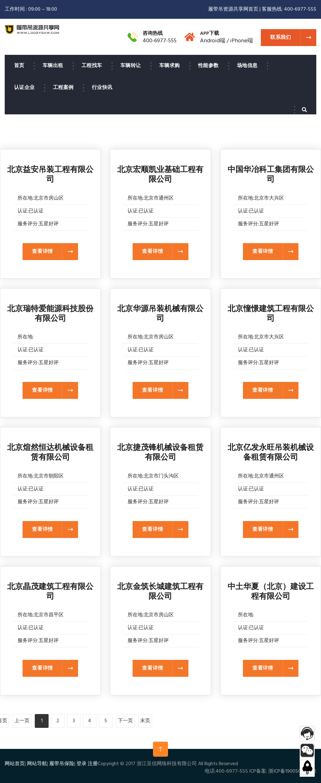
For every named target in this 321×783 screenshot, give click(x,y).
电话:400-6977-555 (226, 771)
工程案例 (63, 88)
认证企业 (24, 88)
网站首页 (15, 764)
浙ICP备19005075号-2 (292, 771)
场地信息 (247, 66)
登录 (81, 764)
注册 (93, 764)
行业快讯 (102, 88)
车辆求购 (169, 66)
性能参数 (208, 66)
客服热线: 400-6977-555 (289, 9)
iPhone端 (241, 40)
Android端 (212, 40)
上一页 (21, 721)
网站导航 (37, 764)
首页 (19, 66)
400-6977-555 (159, 40)
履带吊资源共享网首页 (233, 9)
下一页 (125, 721)
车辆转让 (130, 66)
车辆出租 (53, 66)
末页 (145, 721)
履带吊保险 (61, 764)
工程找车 (92, 66)
